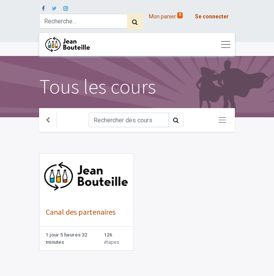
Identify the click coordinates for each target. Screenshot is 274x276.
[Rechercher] (135, 22)
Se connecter (212, 16)
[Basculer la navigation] (222, 120)
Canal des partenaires (81, 212)
